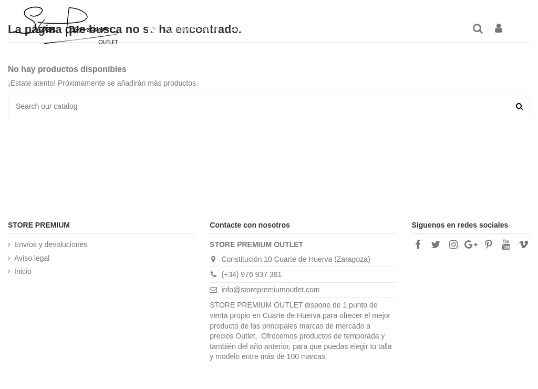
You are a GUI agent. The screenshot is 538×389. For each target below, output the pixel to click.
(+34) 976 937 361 (251, 274)
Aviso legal (31, 258)
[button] (376, 29)
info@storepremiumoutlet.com (270, 289)
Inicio (23, 271)
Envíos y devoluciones (50, 244)
